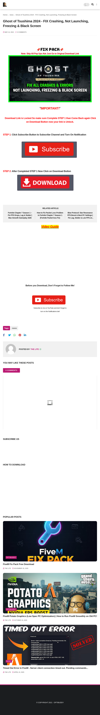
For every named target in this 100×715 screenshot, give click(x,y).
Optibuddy (59, 703)
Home (5, 15)
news (11, 15)
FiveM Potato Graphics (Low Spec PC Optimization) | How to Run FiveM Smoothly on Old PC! (50, 616)
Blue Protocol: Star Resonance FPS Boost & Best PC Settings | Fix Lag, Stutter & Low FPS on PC (80, 215)
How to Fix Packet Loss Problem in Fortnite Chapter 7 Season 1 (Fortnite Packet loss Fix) (50, 215)
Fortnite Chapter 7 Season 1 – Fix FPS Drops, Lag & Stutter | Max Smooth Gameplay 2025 (20, 215)
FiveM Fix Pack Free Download (18, 564)
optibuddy (11, 557)
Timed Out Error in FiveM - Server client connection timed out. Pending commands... (45, 668)
